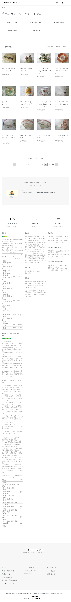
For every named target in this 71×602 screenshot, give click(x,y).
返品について (6, 574)
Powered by (35, 597)
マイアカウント (51, 567)
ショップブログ (28, 567)
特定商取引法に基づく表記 (9, 580)
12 (53, 164)
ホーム (3, 7)
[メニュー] (68, 3)
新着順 (64, 46)
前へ (14, 164)
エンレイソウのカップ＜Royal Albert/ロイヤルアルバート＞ (44, 71)
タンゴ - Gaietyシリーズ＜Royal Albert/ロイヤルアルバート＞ (44, 104)
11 (49, 164)
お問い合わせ (50, 574)
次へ (56, 164)
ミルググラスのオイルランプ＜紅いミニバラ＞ (61, 104)
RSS (25, 574)
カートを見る (50, 571)
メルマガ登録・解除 (30, 571)
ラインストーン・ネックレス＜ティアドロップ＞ (8, 137)
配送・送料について (7, 571)
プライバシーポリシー (8, 583)
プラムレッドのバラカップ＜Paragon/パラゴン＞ (61, 71)
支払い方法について (7, 577)
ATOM (30, 574)
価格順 (58, 46)
